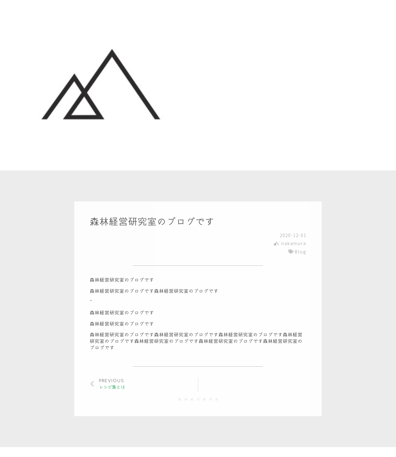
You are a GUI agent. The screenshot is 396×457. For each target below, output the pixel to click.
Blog (300, 251)
